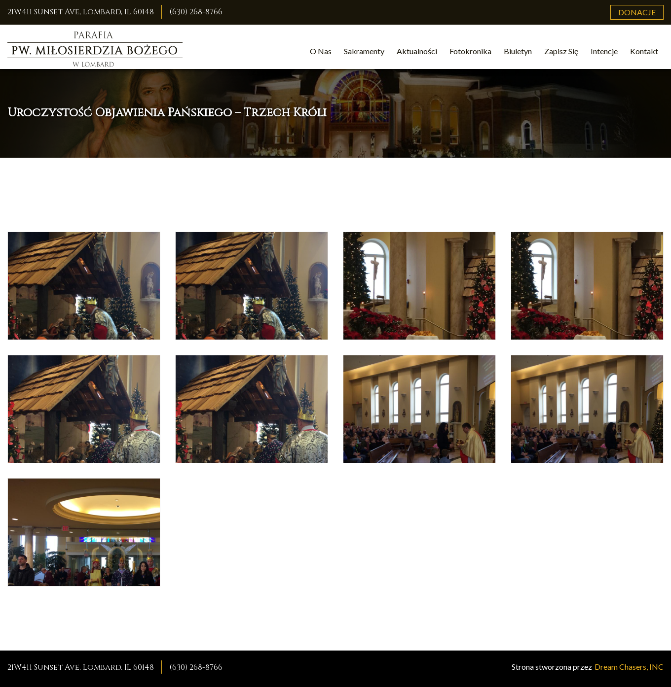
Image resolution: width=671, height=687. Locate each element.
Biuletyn (518, 51)
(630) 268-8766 (196, 11)
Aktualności (417, 51)
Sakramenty (364, 51)
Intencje (604, 51)
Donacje (637, 12)
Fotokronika (470, 51)
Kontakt (644, 51)
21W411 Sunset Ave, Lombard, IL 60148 (80, 11)
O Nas (321, 51)
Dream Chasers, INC (629, 666)
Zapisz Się (561, 51)
